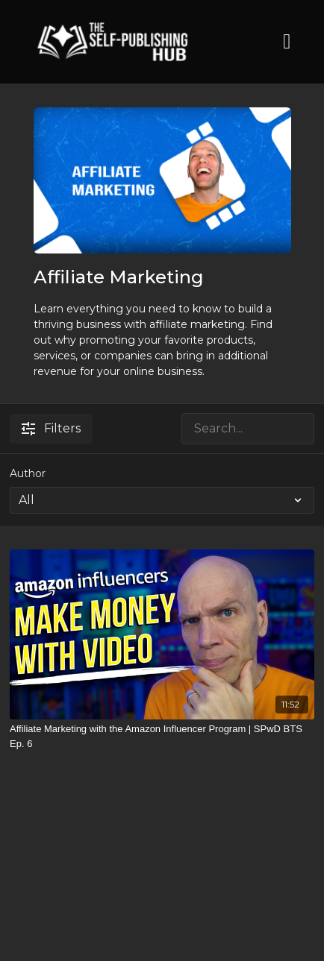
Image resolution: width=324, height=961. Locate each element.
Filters (51, 428)
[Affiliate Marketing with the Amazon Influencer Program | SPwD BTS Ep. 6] (162, 736)
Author (28, 473)
